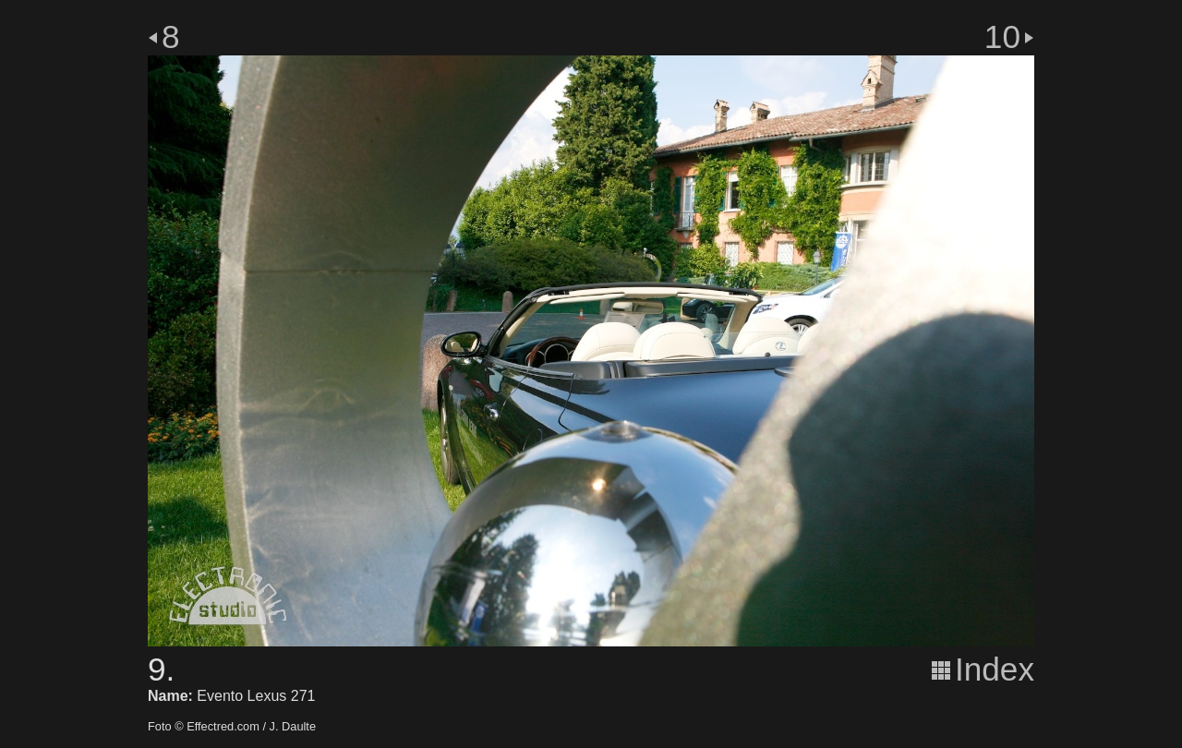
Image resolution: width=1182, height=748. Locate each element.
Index (994, 669)
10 (1002, 36)
